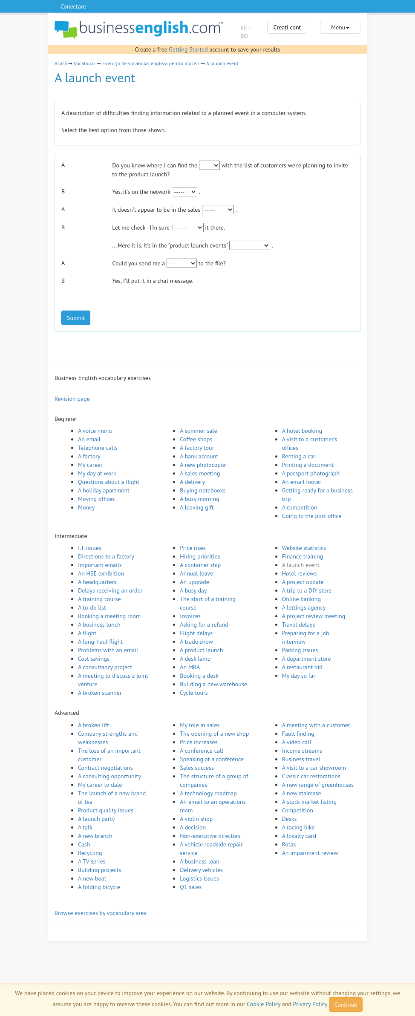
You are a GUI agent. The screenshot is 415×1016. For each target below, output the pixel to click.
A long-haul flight (100, 641)
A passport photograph (311, 473)
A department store (306, 658)
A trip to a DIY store (307, 590)
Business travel (301, 759)
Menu (340, 27)
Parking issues (300, 650)
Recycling (90, 853)
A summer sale (198, 431)
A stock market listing (309, 802)
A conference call (201, 750)
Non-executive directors (210, 836)
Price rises (192, 548)
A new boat (92, 878)
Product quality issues (105, 810)
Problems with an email (108, 650)
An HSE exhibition (101, 573)
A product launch (201, 650)
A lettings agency (304, 607)
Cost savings (94, 658)
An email (89, 439)
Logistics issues (199, 878)
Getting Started (188, 49)
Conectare (73, 6)
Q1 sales (191, 887)
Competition (297, 810)
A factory (89, 456)
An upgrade (194, 582)
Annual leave (196, 573)
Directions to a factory (106, 556)
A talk (85, 827)
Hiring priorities (200, 556)
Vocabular (84, 63)
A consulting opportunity (109, 776)
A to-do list (92, 607)
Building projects (99, 870)
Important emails (100, 565)
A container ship (200, 565)
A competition (299, 507)
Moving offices (96, 499)
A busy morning (199, 499)
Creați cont (287, 27)
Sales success (197, 767)
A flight (87, 633)
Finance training (302, 556)
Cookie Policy (263, 1004)
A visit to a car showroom (314, 767)
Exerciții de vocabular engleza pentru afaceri (150, 63)
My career (90, 465)
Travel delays (298, 624)
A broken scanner (100, 693)
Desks (289, 819)
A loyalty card (299, 836)
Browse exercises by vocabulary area (101, 913)
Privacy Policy (310, 1004)
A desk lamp (195, 658)
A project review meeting (314, 616)
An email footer (301, 482)
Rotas (289, 844)
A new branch (95, 836)
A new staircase (301, 793)
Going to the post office (312, 516)
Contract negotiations (105, 767)
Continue (345, 1004)
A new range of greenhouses (318, 785)
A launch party (96, 819)
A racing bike (298, 827)
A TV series (91, 861)
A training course (99, 599)
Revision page (72, 399)
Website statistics (304, 548)
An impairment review (310, 853)
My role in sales (199, 725)
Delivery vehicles (201, 870)
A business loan (199, 861)
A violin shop (196, 819)
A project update (303, 582)
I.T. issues (89, 548)
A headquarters (97, 582)
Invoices (190, 616)
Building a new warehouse (213, 684)
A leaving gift (196, 507)
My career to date (100, 785)
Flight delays (196, 633)
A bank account (199, 456)
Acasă (61, 63)
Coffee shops (196, 439)
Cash (84, 844)
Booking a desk (199, 675)
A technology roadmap (208, 793)
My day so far (298, 675)
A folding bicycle (99, 887)
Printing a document (308, 465)
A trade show (196, 641)
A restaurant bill (302, 667)
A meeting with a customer (316, 725)
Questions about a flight (108, 482)
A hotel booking (302, 431)
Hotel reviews (299, 573)
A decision (193, 827)
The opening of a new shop (214, 733)
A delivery (192, 482)
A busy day (193, 590)
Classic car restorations (311, 776)
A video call (296, 742)
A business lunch (99, 624)
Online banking (301, 599)
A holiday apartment (104, 490)
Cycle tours (194, 693)
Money (86, 507)
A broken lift (93, 725)
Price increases (198, 742)
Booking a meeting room (109, 616)
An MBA (190, 667)
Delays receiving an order (110, 590)
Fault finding (298, 733)
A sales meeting (200, 473)
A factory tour (197, 448)
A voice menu (95, 431)
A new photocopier (203, 465)
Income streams (302, 750)
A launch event (222, 63)
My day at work (97, 473)
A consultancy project (105, 667)
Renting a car (299, 456)
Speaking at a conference (212, 759)
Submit (76, 318)
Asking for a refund (204, 624)
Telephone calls (98, 448)
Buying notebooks (202, 490)
